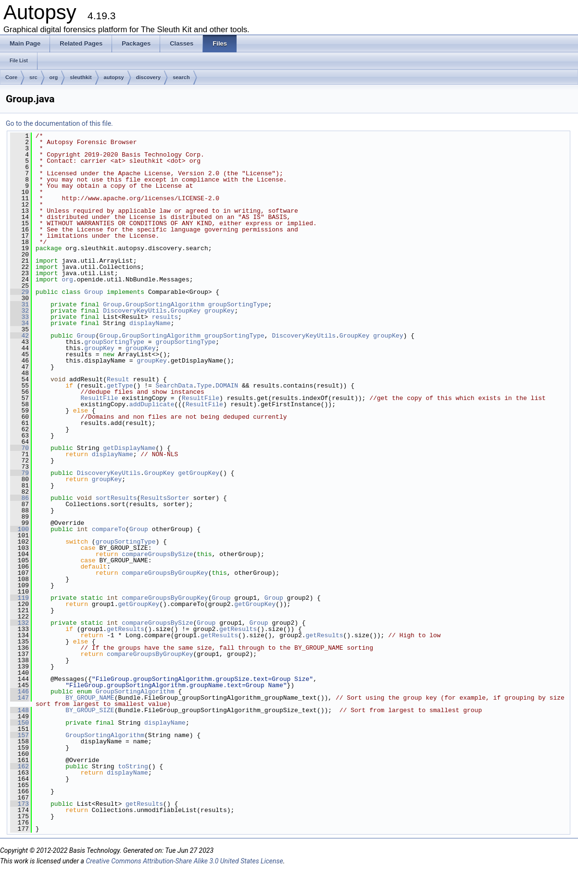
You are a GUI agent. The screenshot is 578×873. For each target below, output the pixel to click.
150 (19, 722)
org (54, 77)
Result (118, 379)
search (181, 77)
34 (19, 323)
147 (19, 697)
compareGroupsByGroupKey (165, 573)
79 (19, 473)
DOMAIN (226, 385)
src (33, 77)
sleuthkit (80, 77)
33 (19, 317)
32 (19, 310)
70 (19, 448)
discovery (148, 77)
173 (19, 804)
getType (120, 385)
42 (19, 335)
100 (19, 529)
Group (93, 292)
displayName (150, 323)
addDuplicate (152, 404)
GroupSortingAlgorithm (165, 304)
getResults (125, 629)
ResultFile (99, 398)
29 (19, 292)
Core (11, 77)
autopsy (114, 77)
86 (19, 498)
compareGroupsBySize (157, 554)
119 (19, 598)
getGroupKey (198, 473)
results (165, 317)
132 (19, 622)
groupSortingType (238, 304)
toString (133, 766)
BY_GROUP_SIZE (89, 710)
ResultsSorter (164, 498)
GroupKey (186, 310)
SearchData (174, 385)
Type (204, 385)
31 (19, 304)
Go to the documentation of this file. (59, 123)
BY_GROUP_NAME (89, 697)
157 (19, 735)
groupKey (219, 310)
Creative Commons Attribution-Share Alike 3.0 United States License (184, 861)
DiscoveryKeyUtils (135, 310)
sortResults (116, 498)
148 (19, 710)
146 (19, 691)
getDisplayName (129, 448)
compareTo (109, 529)
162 (19, 766)
